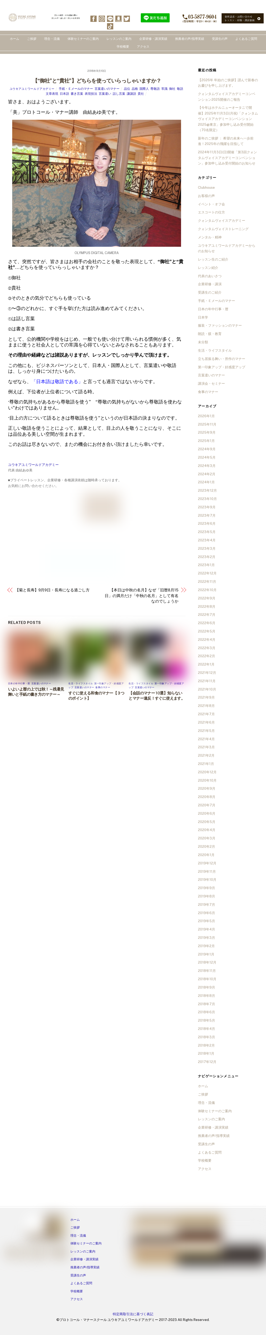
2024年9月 (207, 449)
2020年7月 (206, 805)
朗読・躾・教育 (210, 334)
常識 (164, 89)
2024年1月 (206, 482)
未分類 (203, 342)
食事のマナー (102, 687)
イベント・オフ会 (211, 204)
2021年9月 (206, 697)
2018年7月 (206, 1004)
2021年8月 (206, 706)
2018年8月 (206, 996)
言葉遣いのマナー (107, 89)
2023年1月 (206, 565)
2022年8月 (206, 607)
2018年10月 (207, 979)
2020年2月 (206, 847)
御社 (172, 89)
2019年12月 (207, 863)
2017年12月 (207, 1062)
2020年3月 (206, 838)
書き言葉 (77, 94)
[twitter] (127, 18)
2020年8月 (206, 797)
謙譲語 (131, 94)
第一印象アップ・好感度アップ (221, 367)
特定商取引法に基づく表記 (133, 1314)
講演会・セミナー (211, 383)
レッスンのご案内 (119, 39)
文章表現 (52, 94)
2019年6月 (206, 913)
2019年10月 (207, 880)
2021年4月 (206, 739)
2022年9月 (206, 598)
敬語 (180, 89)
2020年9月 (206, 788)
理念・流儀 (52, 39)
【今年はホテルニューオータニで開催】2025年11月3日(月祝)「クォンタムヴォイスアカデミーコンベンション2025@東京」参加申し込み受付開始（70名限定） (228, 119)
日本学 (203, 317)
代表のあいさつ (210, 276)
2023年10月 (207, 499)
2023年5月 (207, 532)
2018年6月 (206, 1012)
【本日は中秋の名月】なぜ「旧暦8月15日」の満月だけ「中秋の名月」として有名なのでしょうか (141, 595)
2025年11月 (207, 424)
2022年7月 (206, 615)
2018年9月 (206, 987)
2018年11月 (207, 971)
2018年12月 (207, 962)
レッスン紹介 (208, 268)
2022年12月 (207, 573)
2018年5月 (206, 1020)
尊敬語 (155, 89)
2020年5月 (206, 822)
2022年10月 (207, 590)
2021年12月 (207, 673)
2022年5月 (206, 631)
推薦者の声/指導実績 (189, 39)
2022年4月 (206, 640)
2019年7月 (206, 905)
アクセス (143, 46)
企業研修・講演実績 (153, 39)
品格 (135, 89)
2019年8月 (206, 896)
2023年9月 (207, 507)
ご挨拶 (31, 39)
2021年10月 (207, 689)
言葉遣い (105, 94)
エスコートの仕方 (211, 212)
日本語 (64, 94)
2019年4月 (206, 929)
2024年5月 (207, 457)
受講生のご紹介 (210, 292)
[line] (110, 18)
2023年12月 (207, 490)
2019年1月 (206, 954)
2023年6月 (207, 524)
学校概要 (123, 46)
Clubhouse (206, 187)
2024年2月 (206, 474)
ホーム (14, 39)
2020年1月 (206, 855)
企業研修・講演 (210, 284)
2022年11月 (207, 582)
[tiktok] (110, 26)
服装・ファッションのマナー (220, 325)
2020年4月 (206, 830)
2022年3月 (206, 648)
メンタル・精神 (210, 237)
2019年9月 (206, 888)
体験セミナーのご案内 (83, 39)
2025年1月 (206, 441)
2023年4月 (207, 540)
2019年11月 (207, 872)
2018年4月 (206, 1029)
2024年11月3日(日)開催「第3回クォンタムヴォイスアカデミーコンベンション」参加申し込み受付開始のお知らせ (227, 157)
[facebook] (93, 18)
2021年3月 (206, 747)
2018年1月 (206, 1053)
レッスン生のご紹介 (213, 259)
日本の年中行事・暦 (19, 683)
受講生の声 (220, 39)
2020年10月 (207, 780)
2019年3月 (206, 938)
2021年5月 (206, 731)
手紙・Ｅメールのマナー (76, 89)
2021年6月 (206, 722)
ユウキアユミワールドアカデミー (32, 88)
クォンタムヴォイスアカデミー (221, 221)
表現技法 (91, 94)
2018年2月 (206, 1045)
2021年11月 (207, 681)
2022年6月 (206, 623)
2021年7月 (206, 714)
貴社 (141, 94)
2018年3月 (206, 1037)
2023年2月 (206, 557)
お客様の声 (206, 196)
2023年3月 (207, 549)
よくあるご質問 (246, 39)
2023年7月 (207, 515)
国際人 (144, 89)
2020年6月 (206, 813)
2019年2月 (206, 946)
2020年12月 (207, 772)
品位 (127, 89)
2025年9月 (207, 432)
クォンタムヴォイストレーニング (223, 229)
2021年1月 (206, 764)
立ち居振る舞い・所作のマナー (221, 359)
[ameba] (118, 18)
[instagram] (102, 18)
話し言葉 (119, 94)
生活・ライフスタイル (80, 683)
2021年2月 (206, 755)
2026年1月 (206, 416)
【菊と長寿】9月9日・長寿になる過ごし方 (52, 590)
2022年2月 (206, 656)
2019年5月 (206, 921)
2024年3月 (207, 466)
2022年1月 (206, 664)
